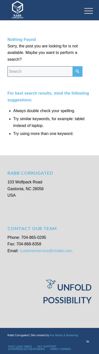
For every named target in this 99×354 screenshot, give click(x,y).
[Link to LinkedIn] (88, 341)
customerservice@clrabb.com (46, 251)
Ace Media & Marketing (64, 335)
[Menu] (84, 11)
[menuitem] (20, 346)
